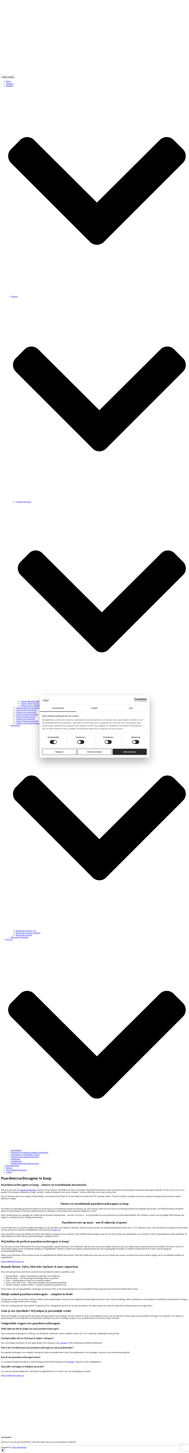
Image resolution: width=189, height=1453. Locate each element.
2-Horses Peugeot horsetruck (27, 721)
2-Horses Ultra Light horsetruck (28, 723)
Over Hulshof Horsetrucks (16, 1170)
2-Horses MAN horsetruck (26, 710)
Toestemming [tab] (58, 708)
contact (55, 1230)
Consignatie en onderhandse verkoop (25, 1155)
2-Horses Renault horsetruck (27, 714)
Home (8, 81)
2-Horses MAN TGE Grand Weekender (36, 703)
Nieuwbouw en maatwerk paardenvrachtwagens (29, 1152)
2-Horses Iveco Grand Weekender (34, 706)
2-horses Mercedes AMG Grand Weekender (38, 701)
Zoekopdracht (16, 1150)
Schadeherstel (16, 1161)
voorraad (63, 1343)
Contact (9, 1172)
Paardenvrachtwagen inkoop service (25, 1163)
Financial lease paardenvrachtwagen (25, 1157)
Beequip (70, 1362)
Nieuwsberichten (12, 1166)
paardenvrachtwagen (28, 1190)
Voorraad (9, 83)
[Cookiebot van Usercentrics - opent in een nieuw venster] (136, 700)
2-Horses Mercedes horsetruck (27, 708)
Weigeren (59, 752)
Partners (9, 1168)
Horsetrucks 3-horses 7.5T (26, 931)
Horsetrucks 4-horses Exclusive (28, 933)
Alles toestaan (129, 752)
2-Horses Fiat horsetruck (25, 719)
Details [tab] (94, 708)
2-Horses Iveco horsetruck (26, 712)
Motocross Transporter (19, 937)
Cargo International (18, 1447)
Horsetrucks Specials (24, 935)
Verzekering (15, 1159)
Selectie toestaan (94, 752)
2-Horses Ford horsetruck (26, 717)
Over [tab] (131, 708)
